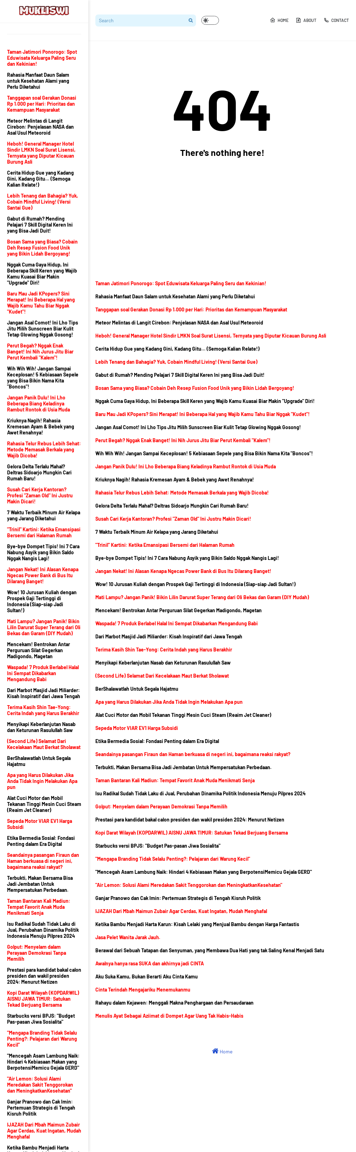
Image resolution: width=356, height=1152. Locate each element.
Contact (336, 20)
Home (279, 20)
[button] (210, 20)
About (306, 20)
